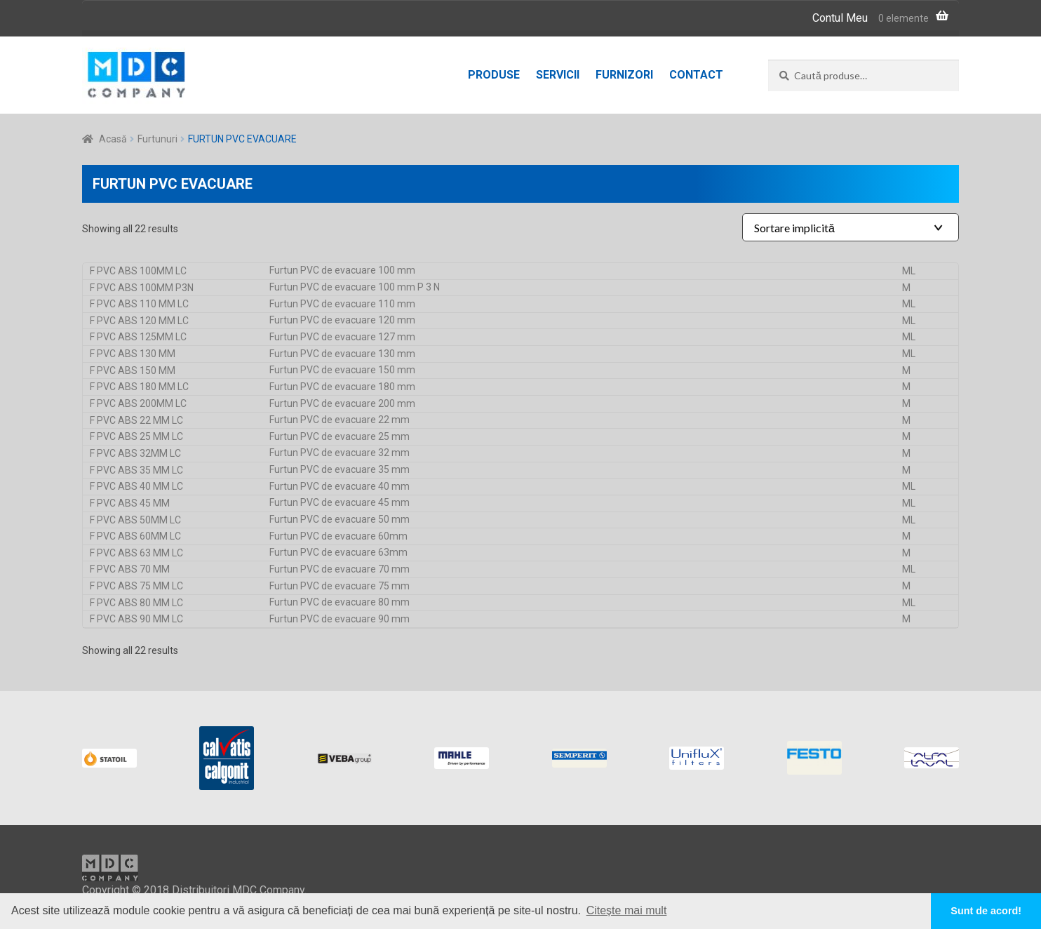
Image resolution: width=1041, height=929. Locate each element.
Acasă (113, 139)
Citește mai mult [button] (626, 910)
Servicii (557, 74)
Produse (494, 74)
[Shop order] (850, 227)
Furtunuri (157, 139)
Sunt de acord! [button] (986, 910)
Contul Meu (840, 18)
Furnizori (624, 74)
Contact (696, 74)
